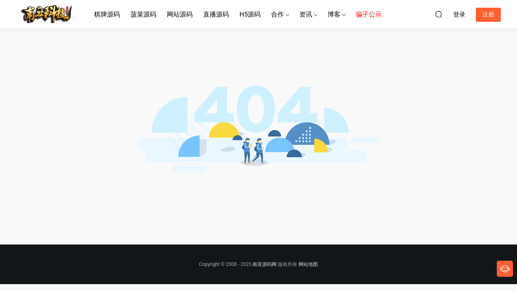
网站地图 (308, 264)
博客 (334, 14)
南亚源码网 (264, 264)
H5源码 (250, 14)
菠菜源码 (143, 14)
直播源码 (216, 14)
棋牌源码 (107, 14)
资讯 (305, 14)
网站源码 (180, 14)
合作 (277, 14)
